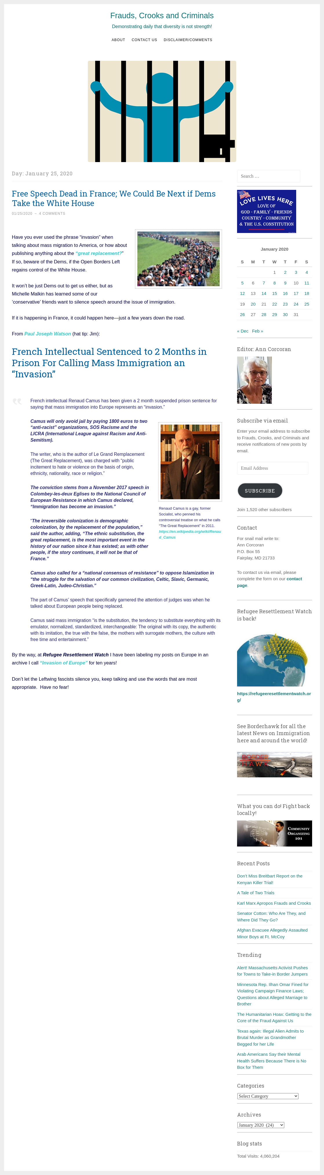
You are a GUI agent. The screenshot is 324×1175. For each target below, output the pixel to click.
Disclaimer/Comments (188, 40)
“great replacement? (98, 253)
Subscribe (260, 490)
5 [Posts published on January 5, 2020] (242, 282)
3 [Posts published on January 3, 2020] (296, 272)
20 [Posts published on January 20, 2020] (253, 304)
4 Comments (52, 214)
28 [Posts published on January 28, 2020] (263, 314)
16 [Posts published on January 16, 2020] (285, 293)
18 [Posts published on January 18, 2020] (306, 293)
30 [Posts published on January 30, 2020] (285, 314)
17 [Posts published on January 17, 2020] (296, 293)
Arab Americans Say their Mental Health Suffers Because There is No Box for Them (271, 1061)
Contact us (144, 40)
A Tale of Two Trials (255, 892)
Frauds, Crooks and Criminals (162, 15)
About (118, 40)
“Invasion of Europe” (64, 662)
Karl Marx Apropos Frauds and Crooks (274, 903)
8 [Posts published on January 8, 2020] (274, 282)
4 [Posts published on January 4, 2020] (306, 272)
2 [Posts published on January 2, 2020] (285, 272)
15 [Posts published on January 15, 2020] (274, 293)
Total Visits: (248, 1156)
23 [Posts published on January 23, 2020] (285, 304)
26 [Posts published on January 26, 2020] (242, 314)
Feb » (257, 330)
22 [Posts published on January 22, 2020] (274, 304)
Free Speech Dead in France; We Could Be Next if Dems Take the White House (114, 198)
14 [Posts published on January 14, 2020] (263, 293)
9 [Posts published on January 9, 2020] (285, 282)
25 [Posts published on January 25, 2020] (306, 304)
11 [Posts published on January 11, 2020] (306, 282)
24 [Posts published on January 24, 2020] (296, 304)
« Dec (242, 330)
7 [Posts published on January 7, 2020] (264, 282)
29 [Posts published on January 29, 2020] (274, 314)
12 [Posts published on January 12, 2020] (242, 293)
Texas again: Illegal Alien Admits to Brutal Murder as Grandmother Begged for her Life (270, 1038)
